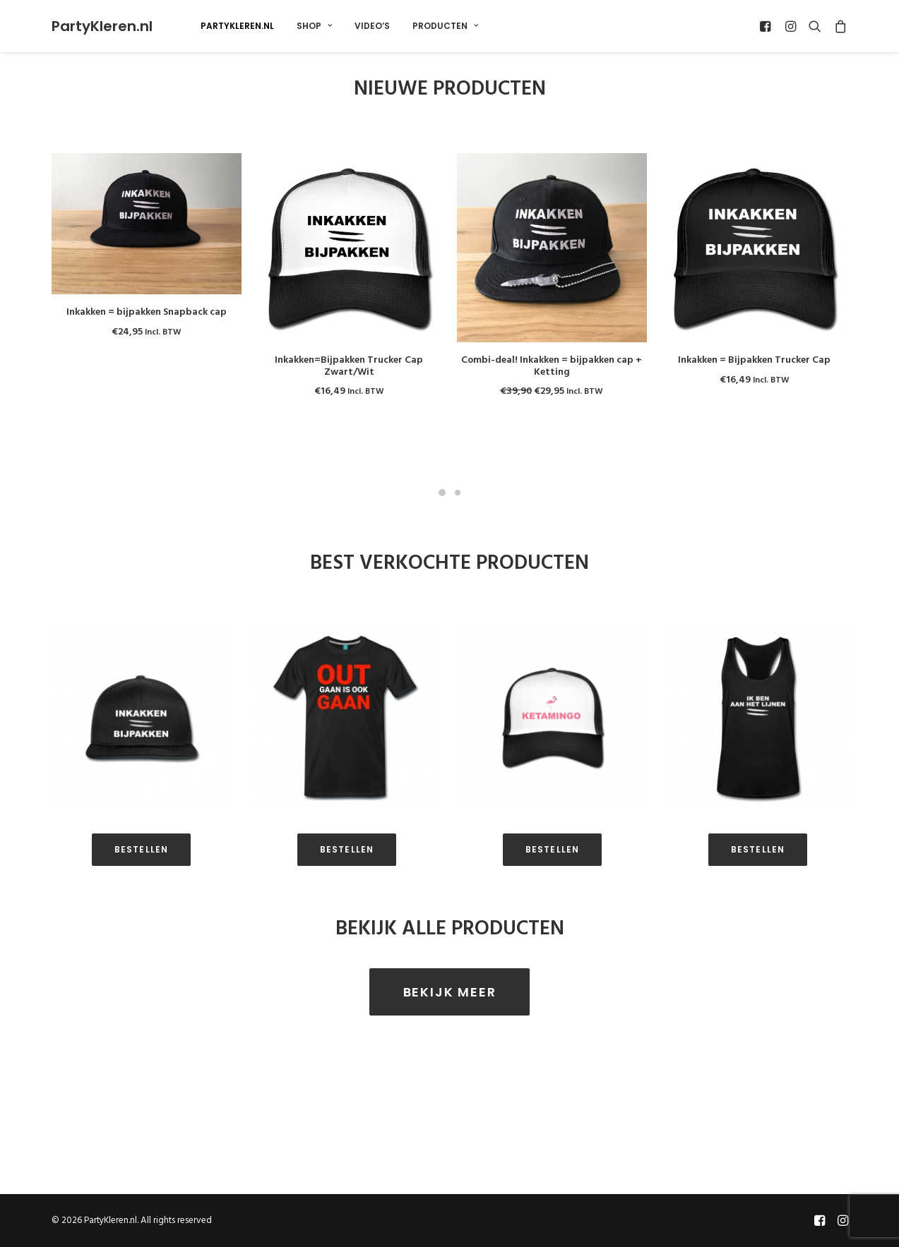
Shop (314, 26)
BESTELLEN (141, 863)
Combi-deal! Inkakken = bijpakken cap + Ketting (551, 366)
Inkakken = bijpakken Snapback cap (146, 312)
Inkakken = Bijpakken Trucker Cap (754, 360)
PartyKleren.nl (237, 26)
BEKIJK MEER (449, 1005)
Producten (445, 26)
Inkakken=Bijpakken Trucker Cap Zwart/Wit (349, 366)
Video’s (372, 26)
